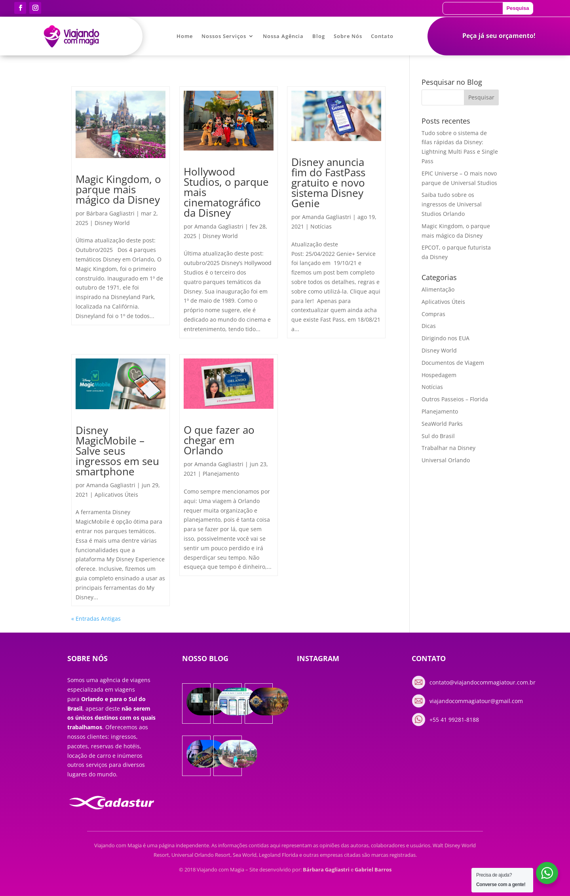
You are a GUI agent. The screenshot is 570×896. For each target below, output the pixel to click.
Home (185, 36)
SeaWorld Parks (442, 423)
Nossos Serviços (223, 36)
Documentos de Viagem (453, 362)
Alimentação (438, 289)
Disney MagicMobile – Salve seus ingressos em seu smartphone (117, 451)
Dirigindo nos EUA (445, 338)
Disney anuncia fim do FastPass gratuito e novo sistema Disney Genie (328, 182)
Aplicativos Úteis (116, 494)
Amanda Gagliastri (218, 226)
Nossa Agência (283, 36)
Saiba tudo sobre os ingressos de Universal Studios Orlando (452, 204)
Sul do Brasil (438, 436)
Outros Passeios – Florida (455, 399)
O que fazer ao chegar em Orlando (219, 440)
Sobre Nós (348, 36)
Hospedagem (439, 375)
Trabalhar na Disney (448, 448)
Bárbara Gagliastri (110, 213)
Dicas (429, 326)
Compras (433, 314)
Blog (318, 36)
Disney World (112, 223)
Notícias (321, 226)
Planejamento (221, 473)
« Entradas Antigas (96, 618)
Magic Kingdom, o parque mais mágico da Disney (118, 189)
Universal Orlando (446, 460)
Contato (382, 36)
